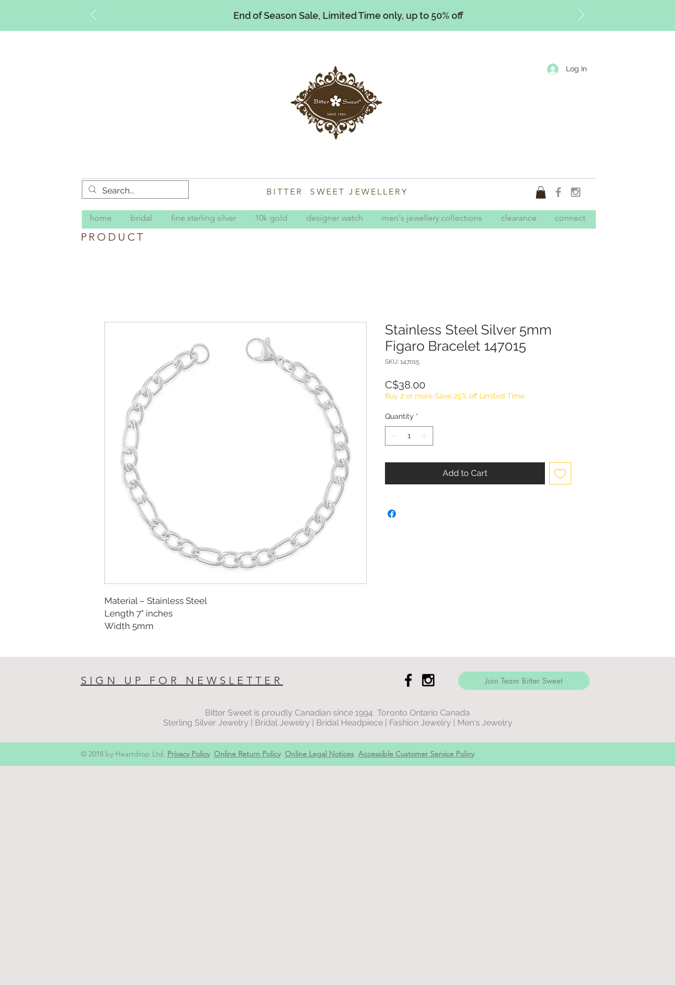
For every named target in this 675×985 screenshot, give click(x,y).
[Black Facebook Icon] (408, 680)
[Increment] (425, 436)
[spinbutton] (409, 436)
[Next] (581, 15)
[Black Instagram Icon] (428, 680)
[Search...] (134, 191)
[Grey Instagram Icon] (575, 192)
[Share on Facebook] (391, 513)
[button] (540, 192)
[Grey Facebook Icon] (558, 192)
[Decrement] (393, 436)
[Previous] (94, 15)
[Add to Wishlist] (560, 473)
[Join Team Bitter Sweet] (524, 681)
